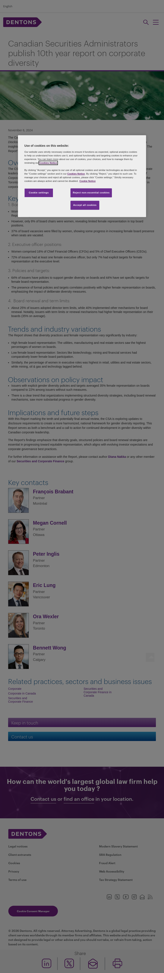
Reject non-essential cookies (91, 193)
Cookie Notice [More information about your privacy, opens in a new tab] (87, 181)
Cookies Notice (48, 163)
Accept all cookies (85, 205)
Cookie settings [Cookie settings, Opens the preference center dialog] (39, 193)
